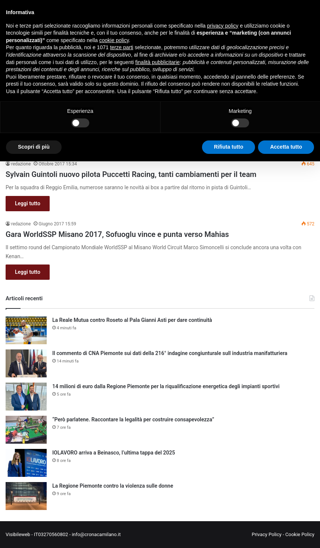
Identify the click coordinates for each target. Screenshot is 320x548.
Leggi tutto (27, 203)
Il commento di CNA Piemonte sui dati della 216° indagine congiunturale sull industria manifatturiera (170, 353)
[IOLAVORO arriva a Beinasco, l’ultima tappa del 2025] (26, 463)
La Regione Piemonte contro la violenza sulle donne (112, 486)
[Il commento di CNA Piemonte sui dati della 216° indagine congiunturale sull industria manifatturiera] (26, 363)
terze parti (121, 47)
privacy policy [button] (223, 26)
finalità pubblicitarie (157, 62)
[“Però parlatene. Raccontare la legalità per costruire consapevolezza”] (26, 430)
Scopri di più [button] (34, 147)
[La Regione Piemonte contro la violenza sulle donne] (26, 496)
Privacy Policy (267, 534)
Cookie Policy (299, 534)
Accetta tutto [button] (286, 147)
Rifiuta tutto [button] (228, 147)
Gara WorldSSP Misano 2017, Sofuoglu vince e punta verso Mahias (117, 234)
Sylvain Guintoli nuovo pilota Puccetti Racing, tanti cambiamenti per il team (131, 174)
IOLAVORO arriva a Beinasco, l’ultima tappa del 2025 (113, 453)
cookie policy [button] (114, 40)
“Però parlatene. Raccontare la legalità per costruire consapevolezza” (133, 419)
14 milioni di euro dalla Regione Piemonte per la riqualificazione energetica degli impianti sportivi (166, 386)
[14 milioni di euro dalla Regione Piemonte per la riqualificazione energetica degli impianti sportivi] (26, 397)
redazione (21, 164)
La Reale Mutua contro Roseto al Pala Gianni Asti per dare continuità (132, 320)
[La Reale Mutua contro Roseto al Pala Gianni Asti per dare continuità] (26, 330)
